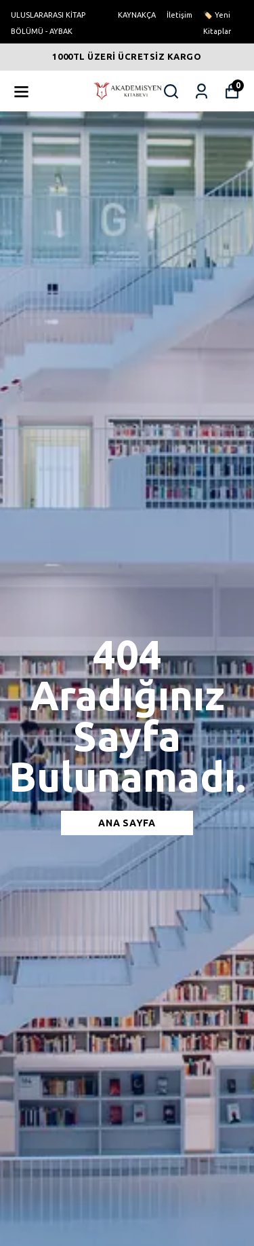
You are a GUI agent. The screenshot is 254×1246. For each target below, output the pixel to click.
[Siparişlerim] (201, 91)
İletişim (179, 15)
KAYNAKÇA (137, 15)
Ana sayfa (126, 823)
